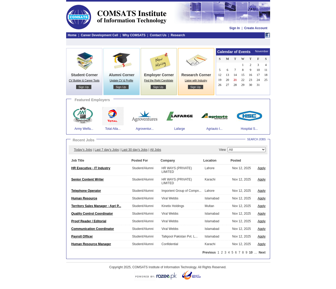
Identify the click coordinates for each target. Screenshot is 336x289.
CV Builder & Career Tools (84, 80)
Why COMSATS (133, 35)
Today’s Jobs (83, 150)
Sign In (234, 28)
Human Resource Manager (91, 244)
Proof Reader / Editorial (88, 221)
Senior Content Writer (87, 179)
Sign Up (83, 87)
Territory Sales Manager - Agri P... (96, 206)
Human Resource (84, 198)
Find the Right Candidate (158, 80)
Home (72, 35)
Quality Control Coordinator (92, 213)
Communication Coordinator (92, 229)
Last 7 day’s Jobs (106, 150)
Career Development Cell (99, 35)
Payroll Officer (82, 236)
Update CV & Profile (121, 80)
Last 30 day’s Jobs (135, 150)
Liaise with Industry (196, 80)
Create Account (255, 28)
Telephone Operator (86, 191)
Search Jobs (256, 139)
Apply (261, 168)
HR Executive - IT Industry (91, 168)
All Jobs (155, 150)
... (255, 252)
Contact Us (158, 35)
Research (178, 35)
